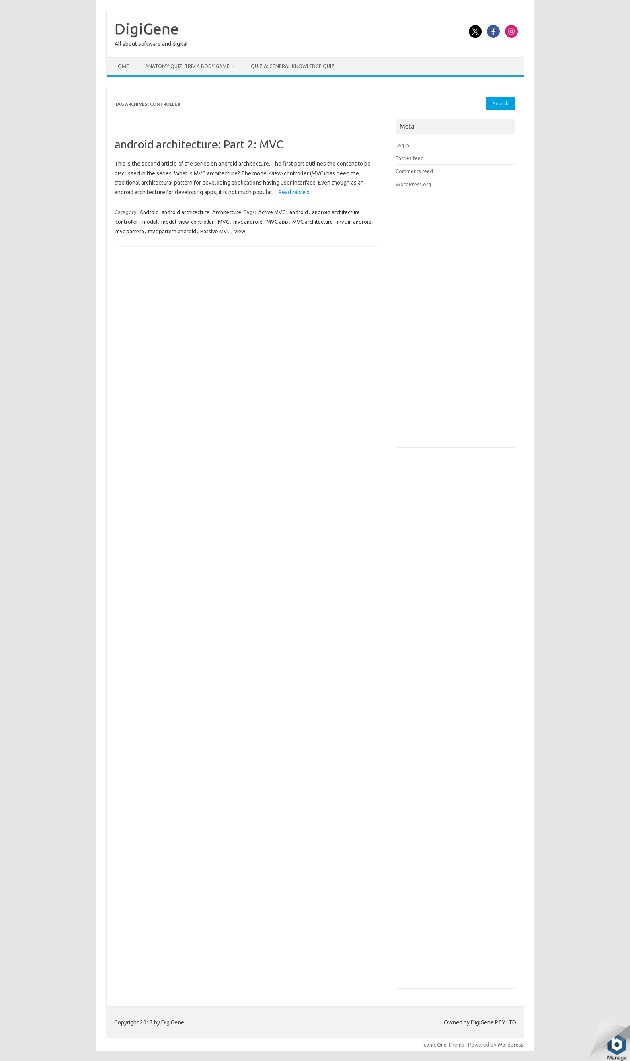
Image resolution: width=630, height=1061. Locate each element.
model (149, 221)
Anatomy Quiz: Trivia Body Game (187, 66)
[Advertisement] (456, 321)
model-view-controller (187, 221)
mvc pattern (129, 231)
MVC (223, 221)
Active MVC (271, 212)
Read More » (294, 192)
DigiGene (147, 28)
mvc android (248, 221)
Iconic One (435, 1044)
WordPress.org (413, 184)
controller (126, 221)
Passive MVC (215, 231)
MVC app (277, 221)
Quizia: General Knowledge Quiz (292, 66)
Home (122, 66)
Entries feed (410, 158)
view (239, 231)
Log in (402, 145)
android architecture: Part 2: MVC (199, 144)
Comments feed (414, 171)
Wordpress (510, 1044)
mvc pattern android (172, 231)
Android (149, 212)
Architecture (226, 212)
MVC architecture (312, 221)
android (298, 212)
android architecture (185, 212)
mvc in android (354, 221)
